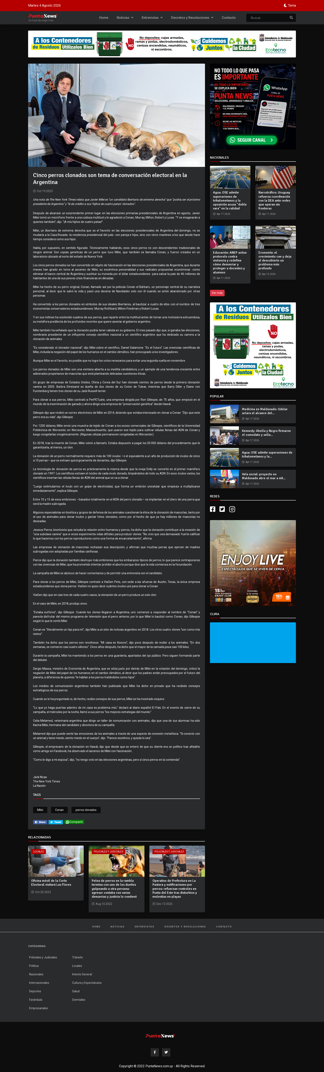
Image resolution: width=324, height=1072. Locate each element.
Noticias (125, 18)
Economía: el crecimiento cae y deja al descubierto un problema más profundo (274, 261)
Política (34, 965)
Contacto (229, 18)
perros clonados (86, 810)
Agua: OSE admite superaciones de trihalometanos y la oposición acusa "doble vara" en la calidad (230, 200)
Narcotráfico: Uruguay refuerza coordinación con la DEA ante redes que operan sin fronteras (274, 200)
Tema (292, 5)
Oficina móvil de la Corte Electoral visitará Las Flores (51, 883)
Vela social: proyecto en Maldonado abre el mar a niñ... (264, 476)
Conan (59, 810)
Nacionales (36, 974)
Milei (40, 810)
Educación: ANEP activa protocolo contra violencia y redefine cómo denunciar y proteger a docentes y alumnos (230, 263)
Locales (38, 851)
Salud (76, 991)
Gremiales (78, 999)
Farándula (35, 999)
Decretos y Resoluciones (192, 18)
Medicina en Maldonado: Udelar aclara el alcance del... (265, 411)
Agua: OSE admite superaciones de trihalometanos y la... (267, 454)
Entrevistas (152, 18)
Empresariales (38, 1008)
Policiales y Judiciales (108, 851)
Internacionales (39, 982)
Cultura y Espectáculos (87, 982)
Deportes (35, 991)
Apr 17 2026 (252, 418)
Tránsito (77, 957)
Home (103, 18)
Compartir (74, 822)
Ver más (217, 293)
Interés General (82, 974)
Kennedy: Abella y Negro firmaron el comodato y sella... (266, 433)
